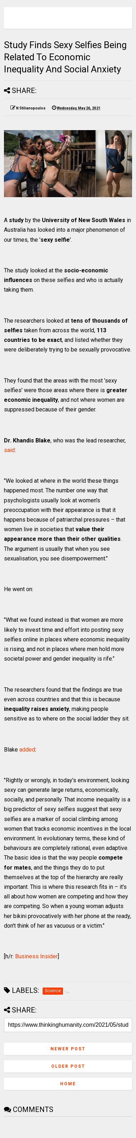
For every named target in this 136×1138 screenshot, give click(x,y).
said (9, 450)
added (27, 749)
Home (68, 1083)
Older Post (68, 1066)
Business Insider (36, 956)
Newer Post (68, 1048)
